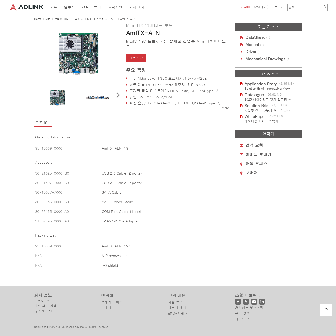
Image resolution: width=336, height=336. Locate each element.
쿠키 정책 (242, 313)
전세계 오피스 (112, 302)
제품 (48, 18)
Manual (252, 45)
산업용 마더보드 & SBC (69, 18)
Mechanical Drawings (265, 59)
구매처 (251, 173)
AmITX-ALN (127, 18)
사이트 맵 (242, 319)
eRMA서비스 (178, 313)
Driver (250, 52)
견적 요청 (136, 58)
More (225, 107)
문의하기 (262, 7)
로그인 (279, 7)
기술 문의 (175, 302)
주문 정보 (43, 122)
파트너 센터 (177, 308)
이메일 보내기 (258, 155)
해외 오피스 (256, 164)
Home (38, 18)
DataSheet (255, 37)
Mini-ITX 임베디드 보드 (101, 18)
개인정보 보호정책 (249, 307)
